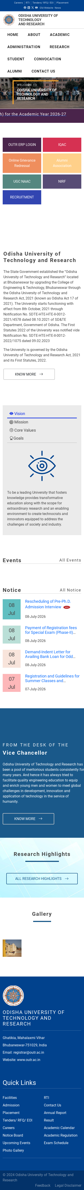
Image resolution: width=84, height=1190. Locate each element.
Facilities (10, 1098)
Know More (29, 374)
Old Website (46, 7)
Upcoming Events (16, 1143)
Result (49, 1120)
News (58, 7)
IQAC (62, 145)
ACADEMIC (60, 35)
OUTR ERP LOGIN (22, 145)
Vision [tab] (17, 413)
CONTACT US (43, 71)
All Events (70, 560)
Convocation (47, 59)
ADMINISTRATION (23, 47)
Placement (62, 2)
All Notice (70, 590)
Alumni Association (62, 163)
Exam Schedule (56, 1143)
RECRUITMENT (22, 197)
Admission (11, 1105)
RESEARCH (59, 47)
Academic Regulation (61, 1135)
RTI (28, 2)
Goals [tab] (16, 438)
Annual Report (55, 1113)
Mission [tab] (18, 422)
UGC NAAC (21, 181)
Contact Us (52, 1105)
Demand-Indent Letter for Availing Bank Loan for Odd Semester (49, 657)
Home (12, 35)
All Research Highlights (42, 878)
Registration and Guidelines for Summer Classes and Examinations (52, 681)
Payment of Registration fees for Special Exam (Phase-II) (51, 630)
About (34, 35)
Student (16, 59)
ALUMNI (14, 71)
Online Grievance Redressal (22, 163)
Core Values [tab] (22, 430)
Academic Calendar (59, 1128)
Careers (18, 2)
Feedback (42, 1185)
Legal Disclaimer (68, 1185)
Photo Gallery (13, 1150)
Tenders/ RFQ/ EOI (43, 2)
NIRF (62, 181)
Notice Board (13, 1135)
